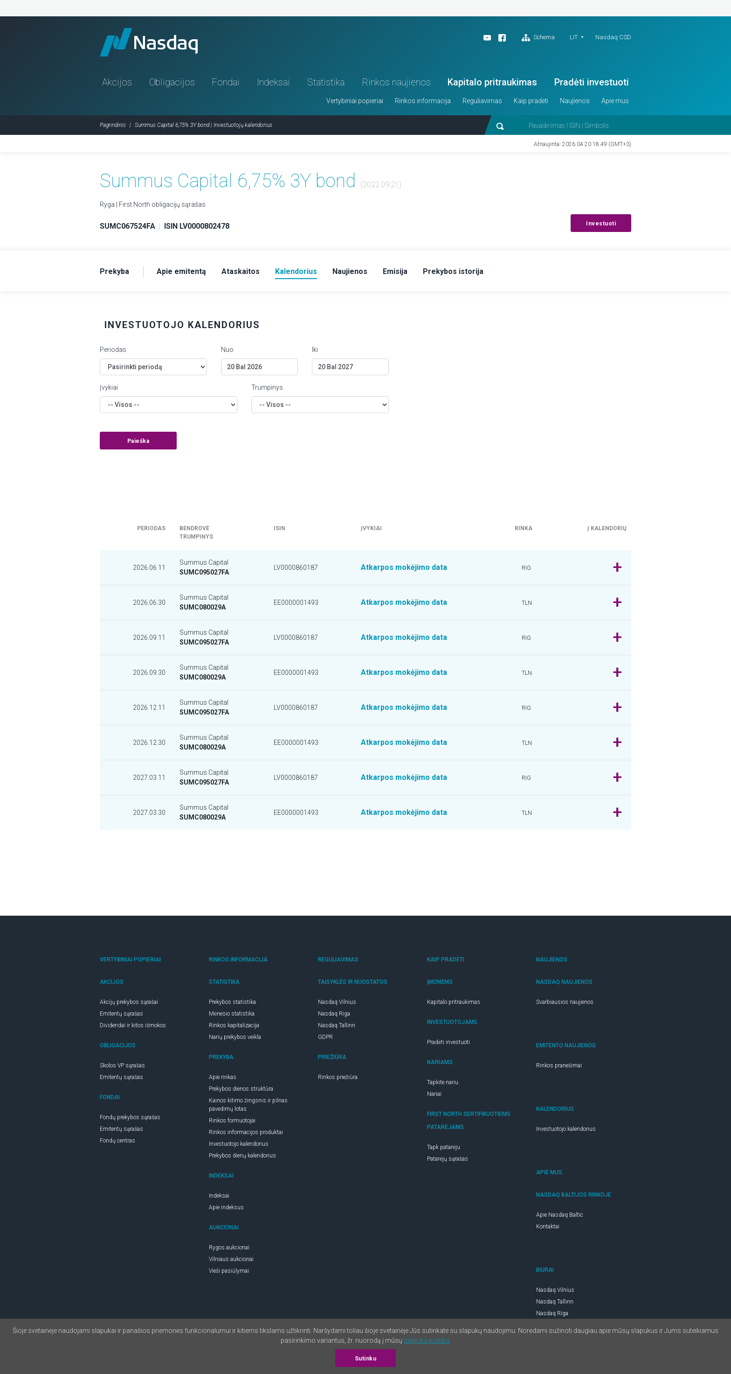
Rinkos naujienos (396, 82)
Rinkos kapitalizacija (234, 1025)
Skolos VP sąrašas (122, 1065)
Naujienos (575, 101)
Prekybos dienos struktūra (241, 1089)
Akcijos (117, 82)
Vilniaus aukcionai (231, 1259)
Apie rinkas (222, 1077)
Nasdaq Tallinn (336, 1025)
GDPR (325, 1037)
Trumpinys (267, 387)
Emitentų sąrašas (121, 1013)
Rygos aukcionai (229, 1247)
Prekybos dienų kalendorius (242, 1155)
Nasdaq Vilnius (337, 1002)
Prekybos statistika (232, 1002)
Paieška (138, 441)
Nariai (434, 1094)
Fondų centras (117, 1140)
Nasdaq (149, 42)
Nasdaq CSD (613, 37)
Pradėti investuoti (591, 82)
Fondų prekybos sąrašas (130, 1117)
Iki (315, 349)
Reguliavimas (482, 101)
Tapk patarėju (443, 1147)
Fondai (226, 82)
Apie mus (615, 101)
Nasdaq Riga (334, 1013)
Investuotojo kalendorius (239, 1144)
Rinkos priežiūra (338, 1077)
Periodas (113, 349)
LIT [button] (574, 37)
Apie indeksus (226, 1207)
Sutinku (366, 1358)
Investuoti (601, 223)
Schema (538, 38)
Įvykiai (109, 387)
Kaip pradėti (531, 101)
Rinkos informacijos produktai (246, 1132)
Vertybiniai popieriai (354, 101)
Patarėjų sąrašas (447, 1159)
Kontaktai (547, 1226)
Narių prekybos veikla (235, 1037)
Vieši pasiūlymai (229, 1271)
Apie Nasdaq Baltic (559, 1215)
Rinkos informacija (423, 101)
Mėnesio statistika (232, 1013)
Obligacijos (172, 82)
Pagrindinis (113, 125)
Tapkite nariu (442, 1082)
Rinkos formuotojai (232, 1120)
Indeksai (273, 82)
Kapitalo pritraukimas (492, 82)
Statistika (326, 82)
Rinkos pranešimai (559, 1065)
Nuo (227, 349)
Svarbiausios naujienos (564, 1002)
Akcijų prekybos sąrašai (129, 1002)
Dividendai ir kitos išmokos (133, 1025)
